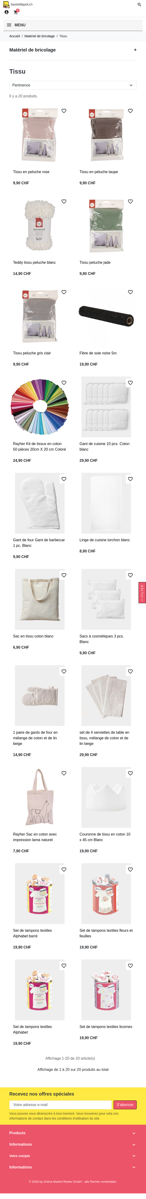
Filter (142, 594)
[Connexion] (6, 12)
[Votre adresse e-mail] (60, 1104)
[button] (139, 4)
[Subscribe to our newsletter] (125, 1104)
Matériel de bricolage (32, 49)
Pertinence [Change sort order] (21, 85)
